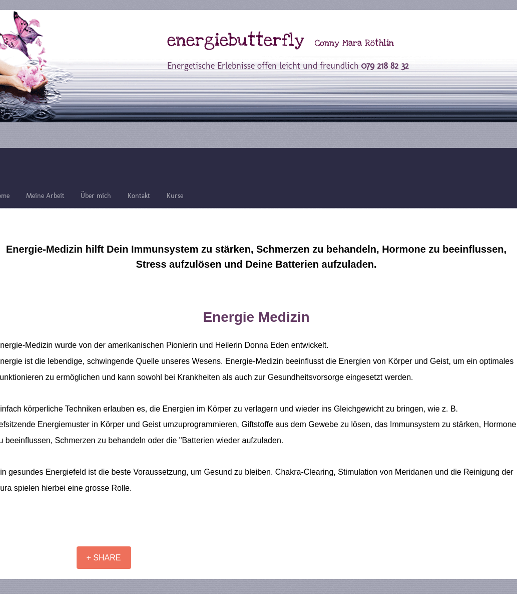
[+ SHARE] (104, 557)
